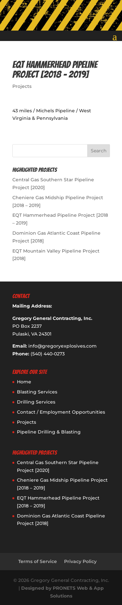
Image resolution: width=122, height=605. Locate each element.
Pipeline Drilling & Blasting (49, 432)
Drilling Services (36, 402)
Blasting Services (37, 392)
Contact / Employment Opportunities (61, 412)
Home (24, 382)
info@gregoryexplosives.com (62, 346)
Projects (22, 86)
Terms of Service (37, 561)
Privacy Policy (80, 561)
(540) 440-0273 (48, 354)
